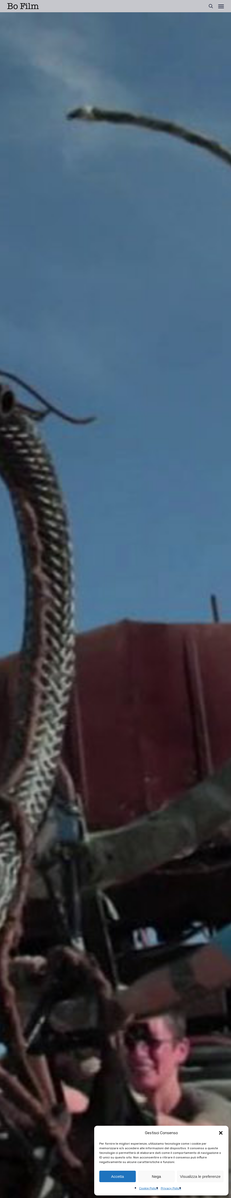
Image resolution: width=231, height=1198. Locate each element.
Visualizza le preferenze (200, 1176)
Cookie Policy (148, 1188)
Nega (156, 1176)
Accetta (117, 1176)
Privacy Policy (171, 1188)
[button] (220, 1132)
